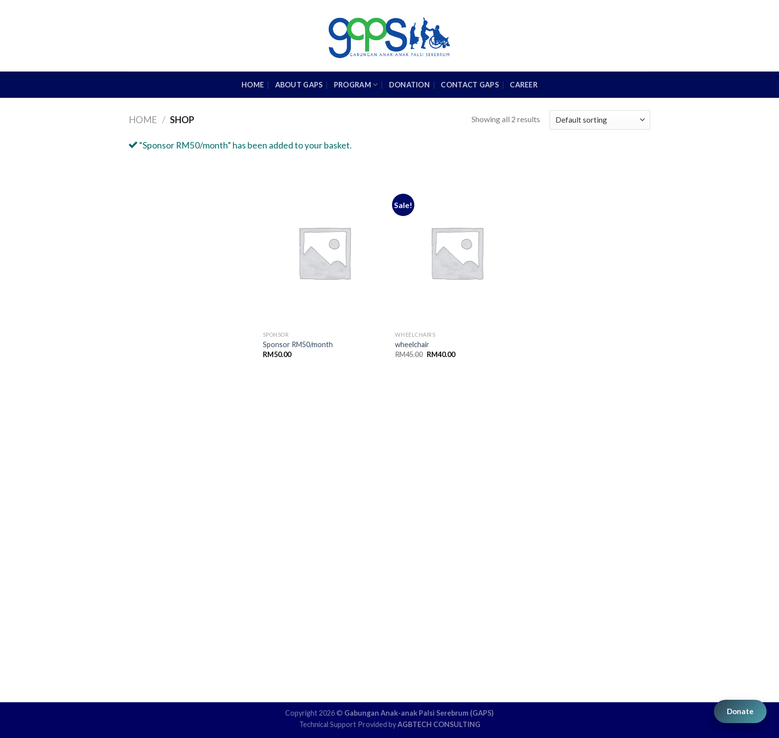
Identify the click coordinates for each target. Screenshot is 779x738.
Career (524, 84)
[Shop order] (599, 120)
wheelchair (412, 344)
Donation (409, 84)
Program (356, 84)
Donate (740, 711)
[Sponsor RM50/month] (324, 252)
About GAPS (299, 84)
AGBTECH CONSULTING (438, 724)
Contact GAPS (469, 84)
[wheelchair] (456, 252)
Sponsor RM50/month (298, 344)
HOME (252, 84)
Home (143, 119)
